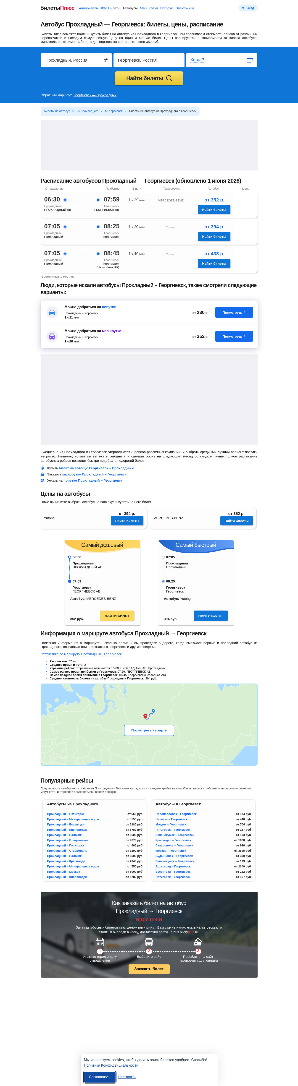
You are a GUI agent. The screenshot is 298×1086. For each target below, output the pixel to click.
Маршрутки (149, 8)
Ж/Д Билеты (110, 8)
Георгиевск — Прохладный (95, 95)
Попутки (166, 8)
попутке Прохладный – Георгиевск (92, 480)
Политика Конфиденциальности (111, 1065)
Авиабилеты (89, 8)
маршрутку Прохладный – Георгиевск (94, 474)
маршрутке (111, 331)
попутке (109, 307)
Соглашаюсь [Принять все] (100, 1077)
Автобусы (130, 8)
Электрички (184, 8)
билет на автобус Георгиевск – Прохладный (96, 468)
